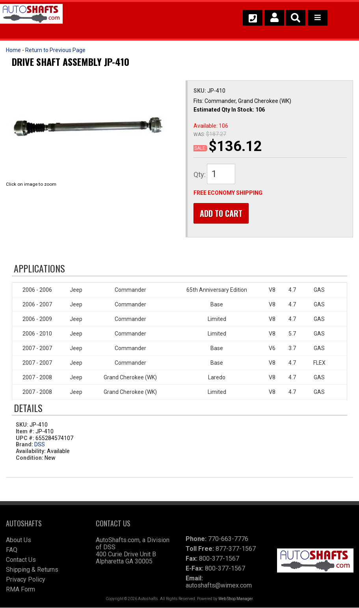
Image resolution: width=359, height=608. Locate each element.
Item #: (25, 432)
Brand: (24, 445)
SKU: (200, 91)
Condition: (29, 458)
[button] (295, 18)
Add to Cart (221, 213)
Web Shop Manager (235, 599)
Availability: (31, 451)
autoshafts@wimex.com (219, 585)
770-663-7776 (228, 539)
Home (13, 50)
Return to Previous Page (55, 50)
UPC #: (25, 438)
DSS (39, 445)
